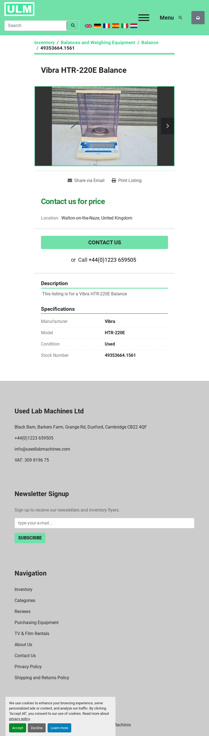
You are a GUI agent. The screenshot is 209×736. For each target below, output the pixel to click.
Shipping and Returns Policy (42, 677)
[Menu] (143, 17)
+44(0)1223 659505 (112, 259)
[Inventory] (44, 42)
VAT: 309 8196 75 (32, 460)
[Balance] (149, 42)
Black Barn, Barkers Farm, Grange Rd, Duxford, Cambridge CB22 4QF (81, 427)
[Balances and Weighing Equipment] (98, 42)
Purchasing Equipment (37, 622)
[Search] (35, 25)
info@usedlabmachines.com (42, 449)
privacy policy (19, 719)
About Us (23, 644)
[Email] (104, 523)
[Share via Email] (86, 180)
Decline (37, 728)
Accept (17, 728)
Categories (25, 600)
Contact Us (104, 242)
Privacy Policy (28, 666)
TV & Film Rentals (32, 633)
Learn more (59, 728)
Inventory (23, 589)
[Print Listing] (126, 180)
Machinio (122, 724)
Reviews (23, 611)
